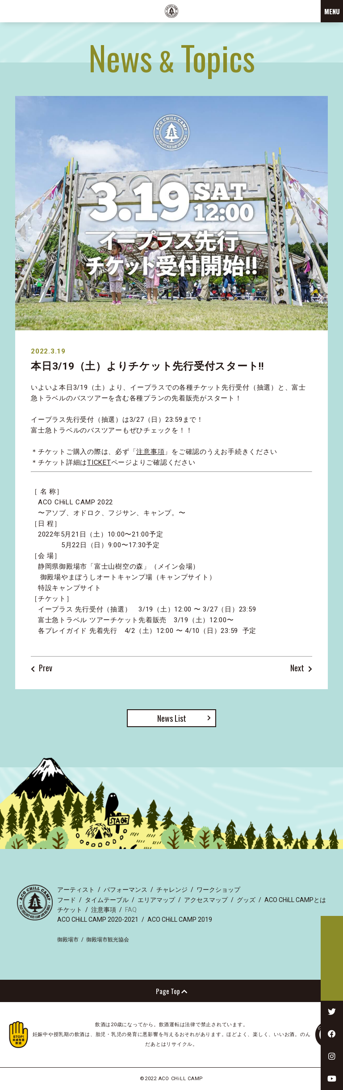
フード (66, 899)
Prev (45, 668)
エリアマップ (156, 899)
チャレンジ (172, 889)
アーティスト (76, 889)
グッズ (246, 899)
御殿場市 (68, 939)
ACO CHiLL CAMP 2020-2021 (97, 919)
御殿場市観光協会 (107, 939)
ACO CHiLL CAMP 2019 (179, 919)
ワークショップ (218, 889)
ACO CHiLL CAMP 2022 (171, 11)
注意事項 (150, 452)
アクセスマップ (206, 899)
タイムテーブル (107, 899)
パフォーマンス (125, 889)
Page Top (171, 991)
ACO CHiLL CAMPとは (295, 899)
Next (297, 668)
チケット (69, 909)
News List (171, 718)
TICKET (99, 462)
